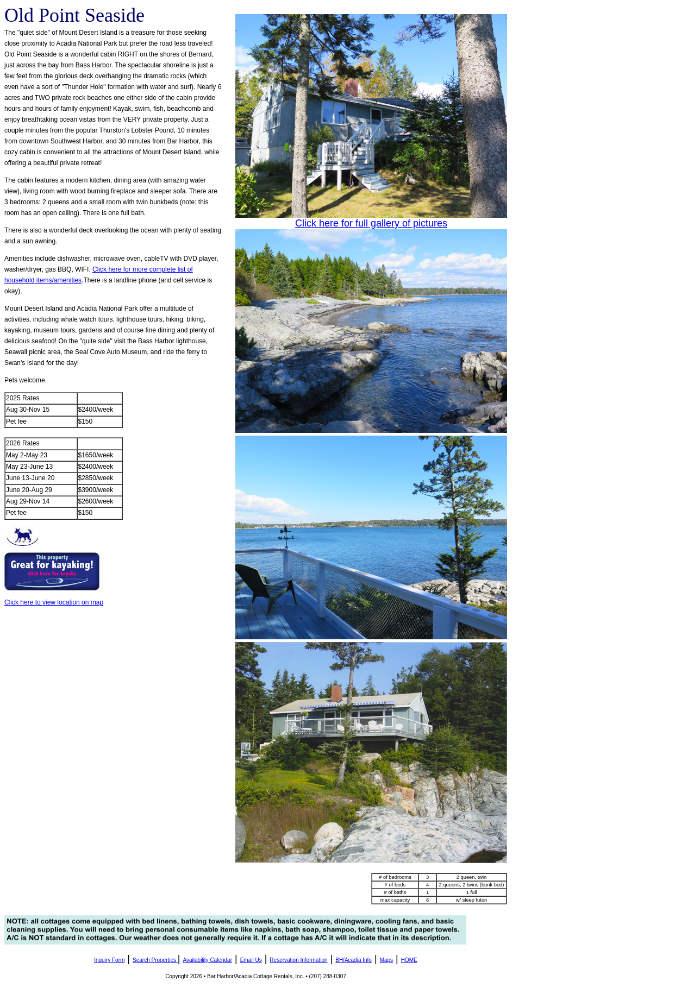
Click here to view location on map (53, 602)
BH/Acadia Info (353, 960)
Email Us (251, 960)
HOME (409, 960)
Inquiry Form (109, 960)
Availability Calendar (207, 960)
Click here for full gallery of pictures (371, 223)
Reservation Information (298, 960)
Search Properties (154, 960)
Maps (386, 960)
